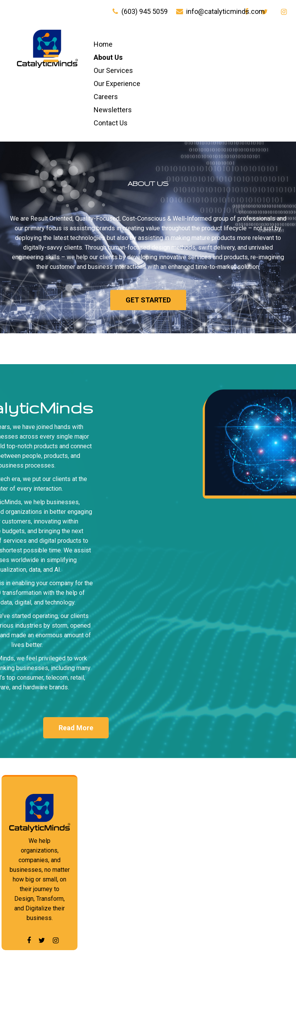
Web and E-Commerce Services (171, 881)
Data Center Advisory (244, 848)
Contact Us (111, 123)
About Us (108, 57)
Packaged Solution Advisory (254, 890)
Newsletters (113, 110)
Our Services (113, 70)
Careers (106, 97)
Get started (148, 308)
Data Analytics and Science (254, 826)
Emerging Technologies (247, 869)
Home (103, 44)
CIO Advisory (173, 988)
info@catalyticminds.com (225, 11)
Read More (76, 728)
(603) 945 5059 (144, 11)
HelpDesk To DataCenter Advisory (173, 963)
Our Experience (117, 83)
